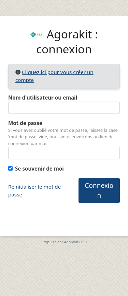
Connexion (99, 190)
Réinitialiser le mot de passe (34, 190)
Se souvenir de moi (39, 168)
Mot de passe (25, 123)
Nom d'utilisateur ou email (42, 97)
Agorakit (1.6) (75, 242)
